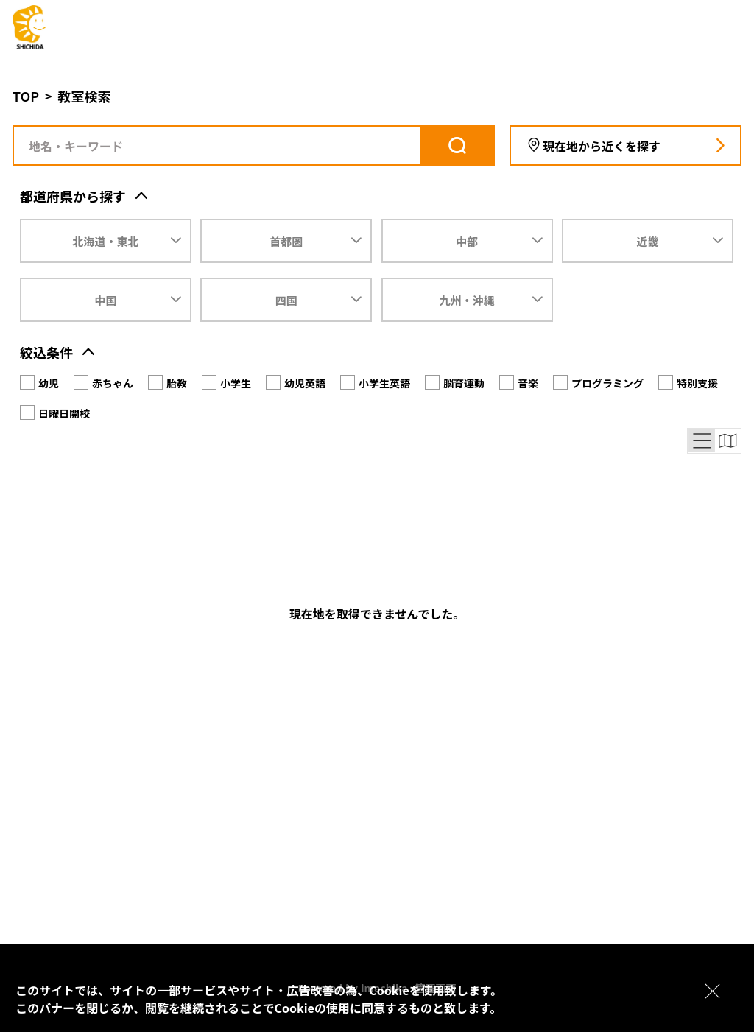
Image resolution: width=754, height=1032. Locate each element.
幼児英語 (304, 383)
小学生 (235, 383)
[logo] (71, 27)
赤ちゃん (112, 383)
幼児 (48, 383)
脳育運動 (464, 383)
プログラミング (607, 383)
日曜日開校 (64, 413)
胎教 (176, 383)
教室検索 (84, 95)
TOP (26, 95)
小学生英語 (384, 383)
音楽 (528, 383)
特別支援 (697, 383)
